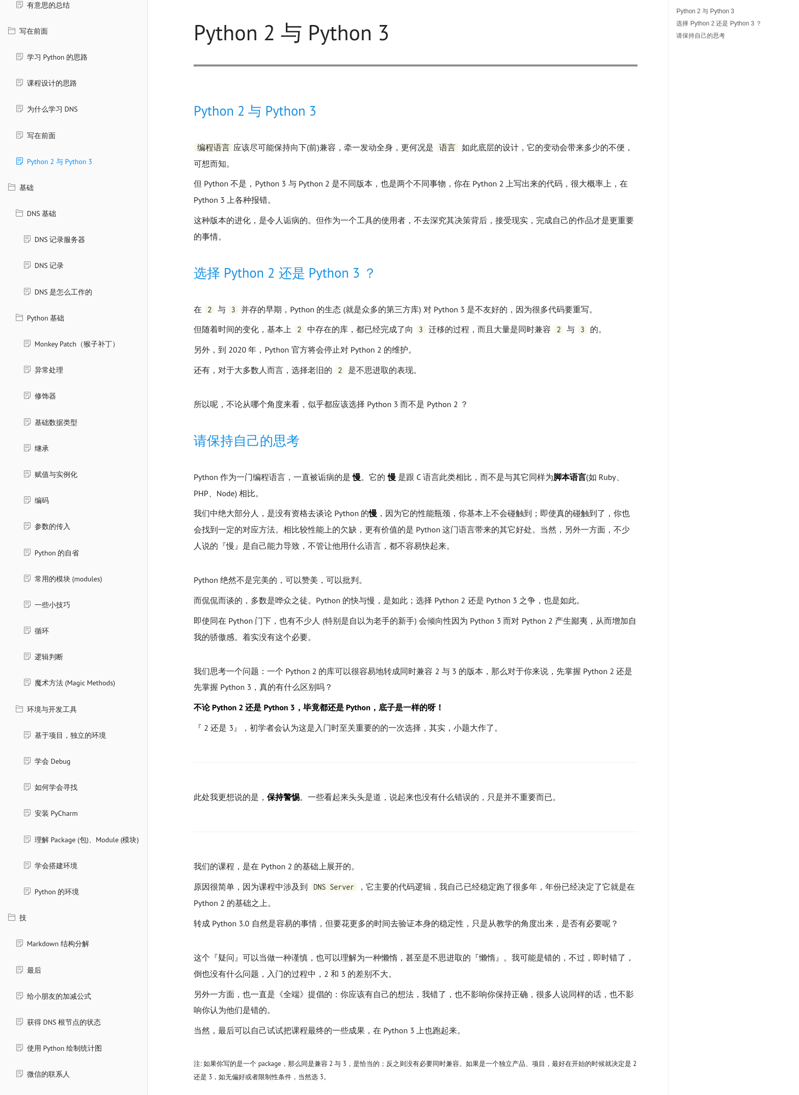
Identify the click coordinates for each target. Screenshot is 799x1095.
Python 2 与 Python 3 (705, 11)
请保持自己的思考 (700, 35)
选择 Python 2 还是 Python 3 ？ (719, 23)
